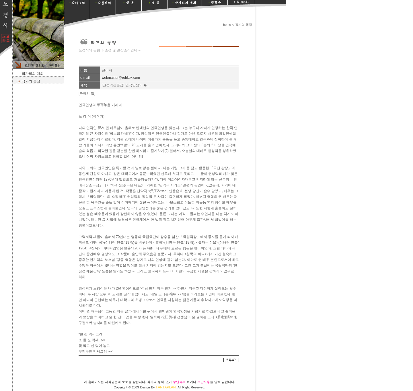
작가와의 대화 (32, 74)
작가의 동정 (30, 81)
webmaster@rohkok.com (121, 78)
